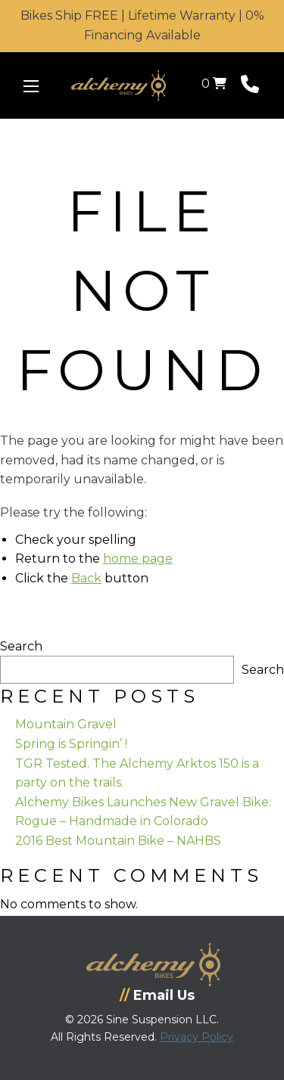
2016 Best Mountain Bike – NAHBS (118, 840)
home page (138, 558)
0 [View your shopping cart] (213, 83)
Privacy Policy (196, 1037)
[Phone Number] (250, 87)
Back (86, 578)
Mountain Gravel (66, 724)
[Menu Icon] (31, 86)
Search (21, 646)
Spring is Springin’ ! (71, 744)
